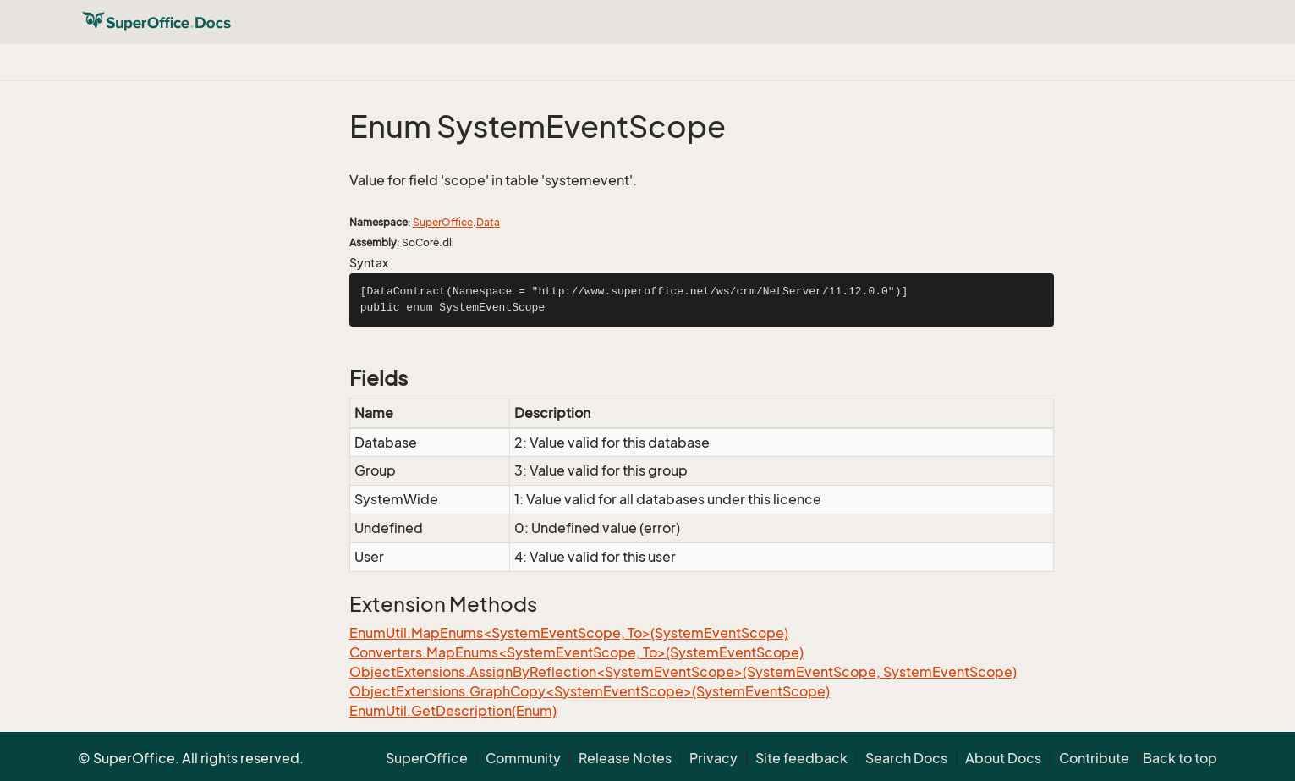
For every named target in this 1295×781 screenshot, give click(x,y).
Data (488, 222)
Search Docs (906, 758)
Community (523, 758)
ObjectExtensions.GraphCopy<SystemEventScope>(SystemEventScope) (589, 691)
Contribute (1094, 758)
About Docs (1003, 758)
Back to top (1180, 758)
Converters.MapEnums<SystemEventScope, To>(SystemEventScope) (576, 652)
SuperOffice (443, 222)
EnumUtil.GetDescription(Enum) (453, 710)
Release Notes (625, 758)
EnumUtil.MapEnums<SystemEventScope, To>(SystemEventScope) (568, 632)
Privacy (713, 758)
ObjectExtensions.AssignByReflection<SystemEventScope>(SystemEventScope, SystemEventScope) (683, 671)
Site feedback (801, 758)
